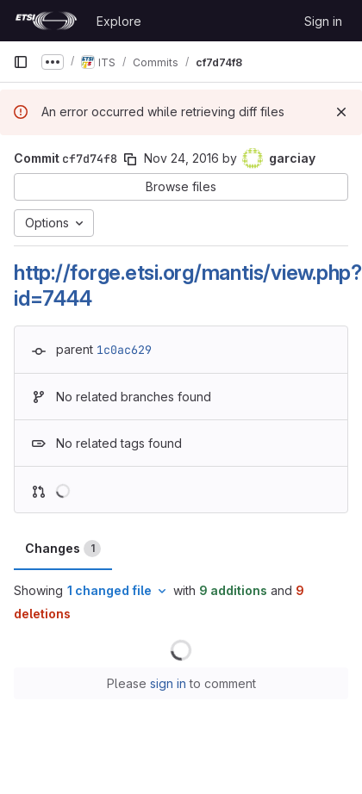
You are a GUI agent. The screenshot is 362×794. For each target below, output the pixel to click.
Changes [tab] (63, 548)
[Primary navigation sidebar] (20, 62)
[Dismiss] (341, 112)
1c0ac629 (124, 349)
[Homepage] (46, 20)
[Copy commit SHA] (130, 159)
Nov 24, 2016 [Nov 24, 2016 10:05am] (181, 158)
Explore (119, 21)
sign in (168, 683)
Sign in (323, 21)
